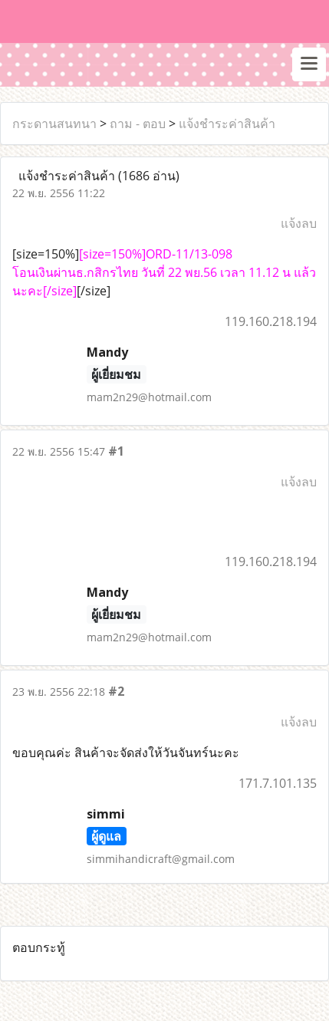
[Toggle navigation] (309, 64)
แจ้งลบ (299, 223)
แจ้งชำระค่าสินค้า (227, 123)
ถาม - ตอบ (138, 123)
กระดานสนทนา (54, 123)
